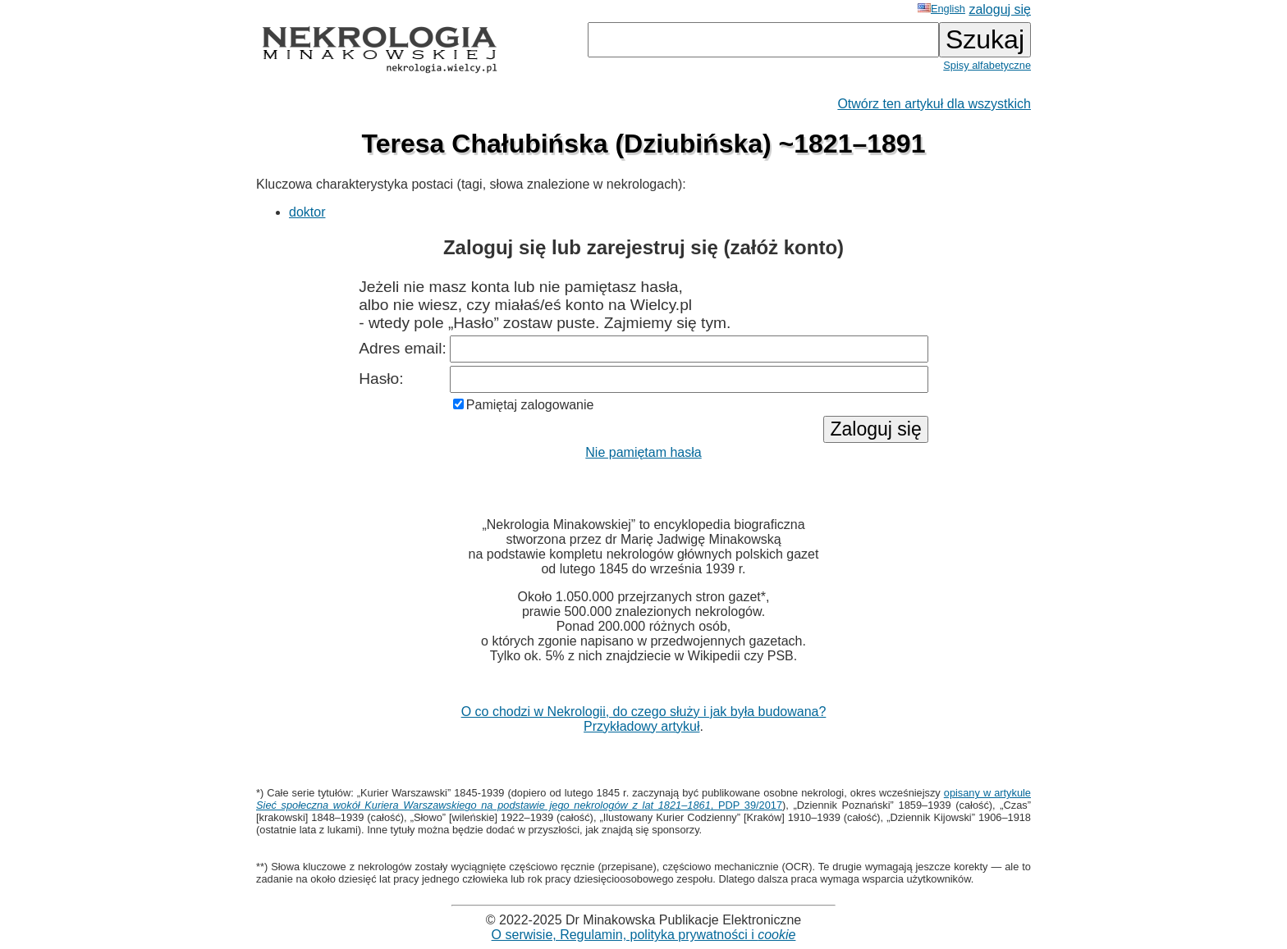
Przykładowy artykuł (641, 726)
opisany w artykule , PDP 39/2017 (643, 799)
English (941, 8)
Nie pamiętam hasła (643, 452)
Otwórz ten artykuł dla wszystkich (934, 104)
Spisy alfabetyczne (987, 65)
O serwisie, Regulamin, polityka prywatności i (644, 935)
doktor (307, 212)
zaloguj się (1000, 9)
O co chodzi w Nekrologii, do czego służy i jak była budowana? (644, 712)
